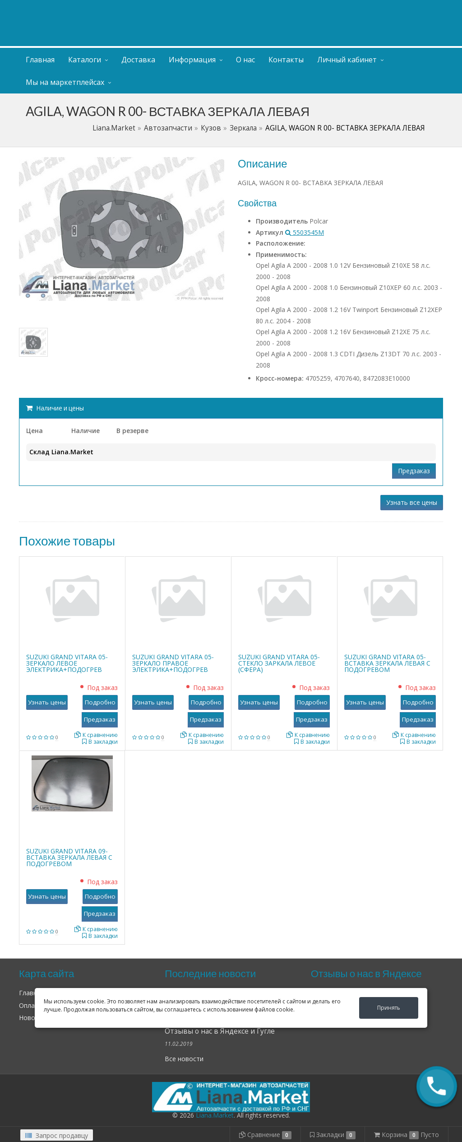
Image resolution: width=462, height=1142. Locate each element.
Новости (32, 1017)
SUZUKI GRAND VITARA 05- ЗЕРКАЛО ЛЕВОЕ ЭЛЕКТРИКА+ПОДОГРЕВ (67, 663)
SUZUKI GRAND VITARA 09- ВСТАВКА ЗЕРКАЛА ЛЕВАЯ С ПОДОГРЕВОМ (69, 857)
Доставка (138, 60)
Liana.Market (113, 128)
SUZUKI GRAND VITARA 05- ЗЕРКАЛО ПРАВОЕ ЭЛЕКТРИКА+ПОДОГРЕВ (173, 663)
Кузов (211, 128)
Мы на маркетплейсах (65, 82)
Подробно (100, 702)
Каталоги (84, 60)
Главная (40, 60)
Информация (192, 60)
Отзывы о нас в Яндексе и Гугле (220, 1031)
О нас (245, 60)
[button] (436, 1086)
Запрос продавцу (56, 1135)
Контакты (286, 60)
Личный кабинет (388, 8)
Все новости (184, 1058)
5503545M (304, 232)
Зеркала (243, 128)
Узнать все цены (411, 502)
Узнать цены (47, 702)
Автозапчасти (168, 128)
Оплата (30, 1005)
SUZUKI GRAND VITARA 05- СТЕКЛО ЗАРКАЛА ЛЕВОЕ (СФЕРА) (279, 663)
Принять (388, 1007)
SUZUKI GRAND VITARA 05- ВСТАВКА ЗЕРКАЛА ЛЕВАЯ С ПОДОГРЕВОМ (387, 663)
